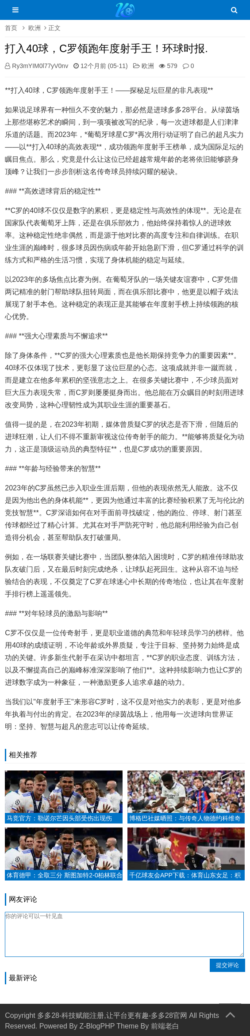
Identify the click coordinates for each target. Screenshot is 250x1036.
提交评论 (227, 965)
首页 (11, 27)
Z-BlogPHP (97, 1026)
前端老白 (165, 1026)
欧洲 (34, 27)
